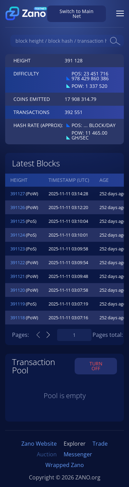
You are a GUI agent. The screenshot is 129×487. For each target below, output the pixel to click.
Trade (100, 443)
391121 (17, 276)
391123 (17, 249)
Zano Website (39, 443)
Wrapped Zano (64, 465)
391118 (17, 317)
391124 (17, 235)
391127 (17, 193)
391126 (17, 207)
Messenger (78, 454)
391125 (17, 221)
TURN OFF (96, 366)
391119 (17, 304)
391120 (17, 290)
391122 (17, 262)
